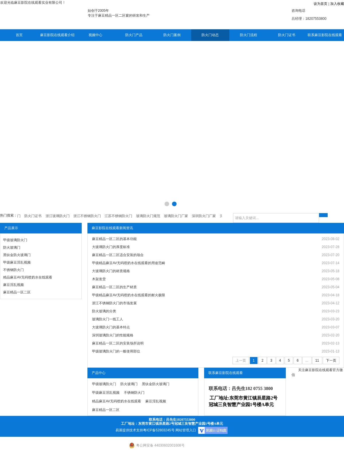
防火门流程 (248, 35)
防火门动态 (210, 35)
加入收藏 (337, 4)
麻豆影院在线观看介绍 (57, 35)
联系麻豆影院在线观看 (325, 35)
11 (317, 360)
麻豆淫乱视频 (13, 285)
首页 (19, 35)
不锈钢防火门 (13, 270)
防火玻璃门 (11, 247)
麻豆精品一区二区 (17, 292)
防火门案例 (172, 35)
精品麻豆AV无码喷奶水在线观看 (27, 277)
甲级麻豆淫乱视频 (17, 262)
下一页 (331, 360)
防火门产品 (133, 35)
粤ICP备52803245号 (158, 430)
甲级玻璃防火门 (15, 240)
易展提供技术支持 (129, 430)
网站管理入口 (185, 430)
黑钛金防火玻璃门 (17, 255)
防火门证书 (286, 35)
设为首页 (320, 4)
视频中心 (95, 35)
